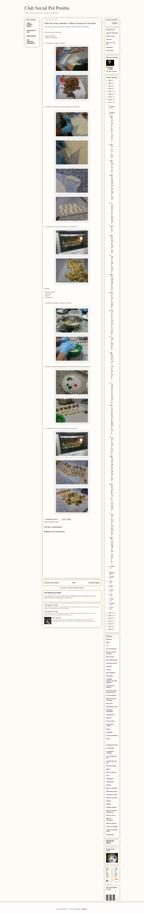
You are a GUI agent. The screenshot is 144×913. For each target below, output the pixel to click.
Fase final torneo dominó (111, 151)
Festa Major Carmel (110, 725)
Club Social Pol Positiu (47, 8)
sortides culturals (111, 807)
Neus (107, 775)
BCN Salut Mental (111, 660)
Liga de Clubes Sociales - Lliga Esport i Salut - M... (111, 366)
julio (111, 581)
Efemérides (109, 676)
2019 (110, 97)
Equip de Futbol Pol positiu (111, 699)
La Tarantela (110, 748)
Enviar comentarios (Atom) (76, 588)
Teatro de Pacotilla (112, 826)
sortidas (108, 801)
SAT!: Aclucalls (56, 617)
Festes (108, 729)
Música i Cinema (111, 772)
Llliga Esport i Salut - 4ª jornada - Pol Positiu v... (111, 129)
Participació (109, 778)
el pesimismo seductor (110, 686)
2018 (110, 99)
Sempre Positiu (110, 68)
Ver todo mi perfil (111, 71)
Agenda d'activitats (112, 33)
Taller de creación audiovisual (111, 811)
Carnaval (109, 666)
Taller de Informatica (109, 819)
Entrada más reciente (51, 583)
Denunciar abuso (110, 842)
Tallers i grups (110, 36)
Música (108, 769)
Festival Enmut (111, 229)
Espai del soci (110, 30)
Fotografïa (109, 732)
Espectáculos (110, 714)
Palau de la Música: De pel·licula (111, 300)
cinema (108, 669)
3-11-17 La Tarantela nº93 (111, 504)
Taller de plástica (111, 823)
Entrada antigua (94, 583)
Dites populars (110, 673)
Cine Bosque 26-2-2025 (52, 593)
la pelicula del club (112, 745)
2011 (110, 626)
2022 (110, 88)
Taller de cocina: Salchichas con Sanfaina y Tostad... (111, 187)
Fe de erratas (110, 721)
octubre (112, 566)
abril (111, 594)
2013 (110, 621)
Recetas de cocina (112, 798)
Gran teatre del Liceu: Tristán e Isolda (111, 244)
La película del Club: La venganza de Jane (111, 524)
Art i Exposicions (111, 649)
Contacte (109, 39)
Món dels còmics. (111, 766)
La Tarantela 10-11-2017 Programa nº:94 (111, 392)
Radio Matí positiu (111, 791)
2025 (110, 80)
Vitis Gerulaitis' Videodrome (31, 41)
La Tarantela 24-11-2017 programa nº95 (111, 213)
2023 (110, 86)
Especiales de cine (112, 706)
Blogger (84, 909)
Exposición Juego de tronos (111, 490)
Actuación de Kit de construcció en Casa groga (111, 322)
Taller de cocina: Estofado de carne (111, 282)
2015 (110, 615)
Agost (108, 642)
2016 (110, 613)
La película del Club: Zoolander (111, 263)
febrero (112, 603)
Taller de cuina (54, 522)
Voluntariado (110, 834)
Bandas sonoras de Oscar (111, 653)
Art (107, 645)
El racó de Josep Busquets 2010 (111, 691)
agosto (112, 577)
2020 (110, 94)
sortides (108, 804)
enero (112, 608)
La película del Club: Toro (111, 343)
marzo (112, 599)
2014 (110, 618)
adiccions (109, 639)
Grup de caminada (112, 735)
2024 (110, 83)
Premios (108, 785)
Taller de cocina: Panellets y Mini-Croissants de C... (111, 550)
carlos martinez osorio (29, 24)
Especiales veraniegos (109, 710)
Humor (108, 738)
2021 (110, 91)
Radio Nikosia (31, 36)
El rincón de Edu (111, 695)
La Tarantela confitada (110, 752)
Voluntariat (109, 47)
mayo (111, 590)
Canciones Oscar (111, 663)
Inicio (74, 583)
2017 (110, 102)
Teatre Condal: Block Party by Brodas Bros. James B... (111, 420)
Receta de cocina (111, 794)
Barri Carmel (110, 657)
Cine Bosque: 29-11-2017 (111, 166)
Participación (110, 782)
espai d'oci (109, 703)
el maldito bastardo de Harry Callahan (111, 680)
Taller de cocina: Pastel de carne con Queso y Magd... (111, 468)
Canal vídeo (110, 50)
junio (111, 585)
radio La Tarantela (111, 788)
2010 (110, 629)
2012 (110, 624)
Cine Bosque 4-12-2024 (51, 605)
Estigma (108, 718)
